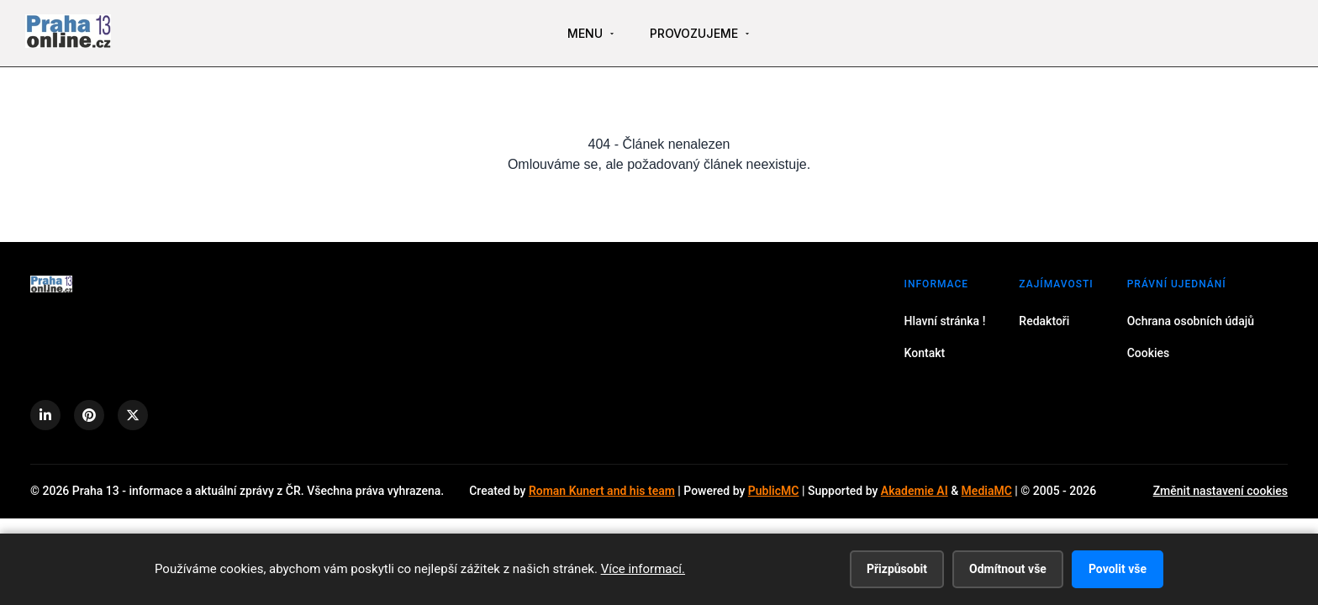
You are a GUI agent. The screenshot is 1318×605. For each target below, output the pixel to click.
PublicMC (773, 490)
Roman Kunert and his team (602, 490)
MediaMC (987, 490)
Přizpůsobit (897, 569)
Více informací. (643, 568)
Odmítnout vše (1007, 569)
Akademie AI (914, 490)
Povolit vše (1118, 569)
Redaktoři (1044, 321)
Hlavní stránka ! (945, 321)
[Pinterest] (89, 415)
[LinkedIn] (45, 415)
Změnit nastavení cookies (1220, 490)
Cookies (1148, 353)
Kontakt (925, 353)
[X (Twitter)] (133, 415)
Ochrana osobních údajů (1190, 321)
